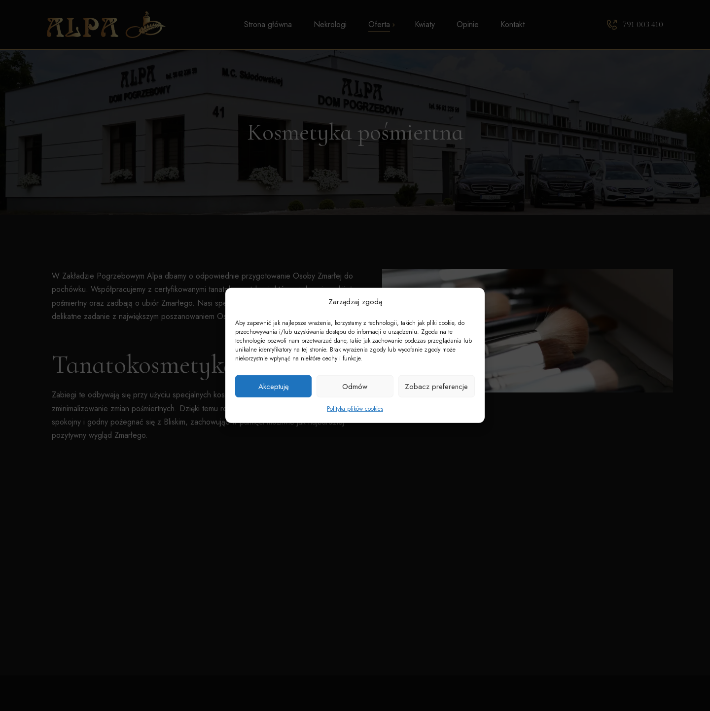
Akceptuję (273, 386)
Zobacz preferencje (436, 386)
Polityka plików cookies (355, 408)
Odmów (354, 386)
